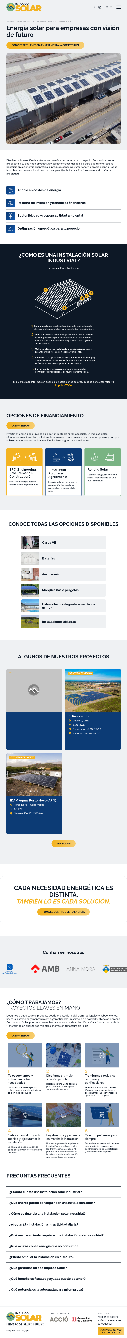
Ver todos (64, 843)
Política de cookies (108, 1317)
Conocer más (20, 425)
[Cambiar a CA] (106, 7)
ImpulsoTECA (63, 385)
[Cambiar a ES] (111, 7)
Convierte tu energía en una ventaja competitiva (45, 45)
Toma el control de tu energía (63, 911)
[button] (31, 791)
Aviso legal (104, 1313)
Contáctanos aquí (111, 1331)
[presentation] (11, 774)
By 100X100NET (105, 1324)
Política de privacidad (109, 1320)
